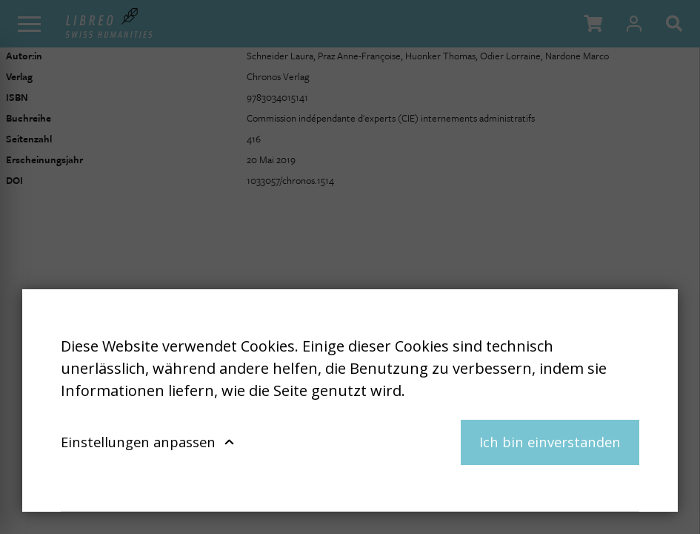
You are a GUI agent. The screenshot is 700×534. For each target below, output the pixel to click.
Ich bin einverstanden (550, 441)
